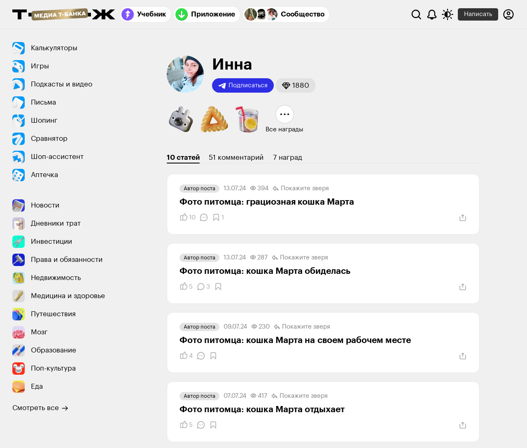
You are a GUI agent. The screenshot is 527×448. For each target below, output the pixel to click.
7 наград (287, 157)
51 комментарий (236, 157)
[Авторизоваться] (508, 14)
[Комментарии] (204, 217)
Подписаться (243, 86)
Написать (478, 14)
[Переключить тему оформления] (447, 14)
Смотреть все (40, 408)
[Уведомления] (432, 14)
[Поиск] (416, 14)
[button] (295, 85)
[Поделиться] (463, 218)
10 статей (183, 157)
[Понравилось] (187, 217)
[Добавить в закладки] (218, 217)
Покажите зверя (301, 188)
